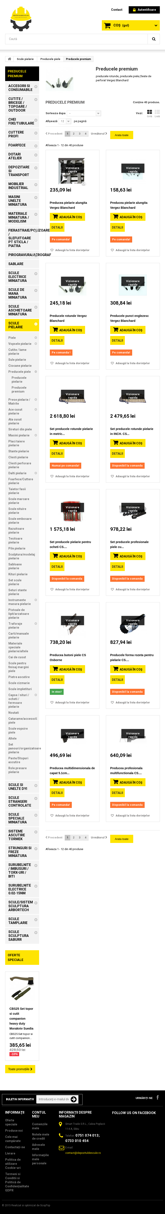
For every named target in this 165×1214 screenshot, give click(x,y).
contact (116, 9)
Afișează (51, 121)
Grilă (149, 114)
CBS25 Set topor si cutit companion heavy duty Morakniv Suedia (21, 1018)
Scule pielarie (25, 59)
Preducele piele (50, 59)
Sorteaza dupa (56, 113)
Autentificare (144, 10)
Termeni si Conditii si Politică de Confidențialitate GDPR (17, 1182)
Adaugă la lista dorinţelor (72, 250)
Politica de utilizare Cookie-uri (13, 1163)
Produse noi (14, 1130)
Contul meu (39, 1114)
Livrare (10, 1153)
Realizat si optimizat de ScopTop (30, 1205)
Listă (157, 114)
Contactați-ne (15, 1147)
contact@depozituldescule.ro (83, 1152)
